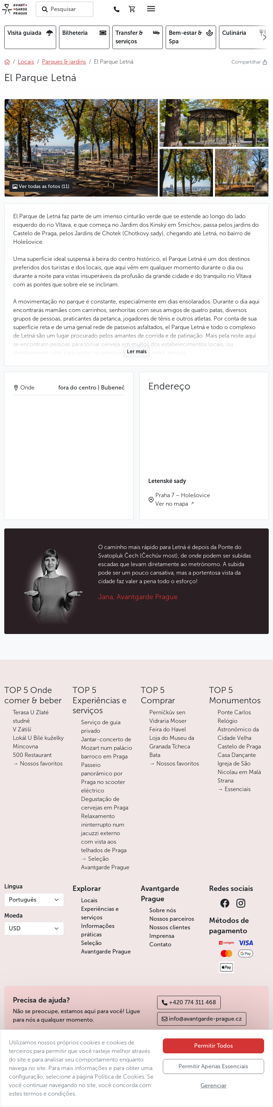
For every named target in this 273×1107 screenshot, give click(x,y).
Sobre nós (162, 910)
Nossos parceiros (171, 918)
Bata (154, 755)
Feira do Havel (167, 729)
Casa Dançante (237, 755)
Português (22, 899)
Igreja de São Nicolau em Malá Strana (239, 772)
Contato (160, 944)
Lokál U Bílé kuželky (38, 738)
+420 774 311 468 (189, 1002)
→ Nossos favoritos (38, 763)
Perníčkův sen (167, 712)
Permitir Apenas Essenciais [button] (213, 1066)
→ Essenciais (234, 789)
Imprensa (161, 936)
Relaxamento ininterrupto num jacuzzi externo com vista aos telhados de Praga (104, 833)
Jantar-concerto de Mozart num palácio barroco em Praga (106, 748)
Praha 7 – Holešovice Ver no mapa (182, 499)
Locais (89, 900)
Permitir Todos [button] (213, 1045)
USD (15, 928)
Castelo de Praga (239, 746)
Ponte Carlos (234, 712)
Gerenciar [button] (213, 1085)
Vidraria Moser (168, 721)
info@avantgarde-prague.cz (202, 1018)
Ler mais (136, 352)
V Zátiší (22, 729)
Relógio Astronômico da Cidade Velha (238, 729)
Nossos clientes (169, 927)
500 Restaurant (32, 755)
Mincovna (25, 746)
